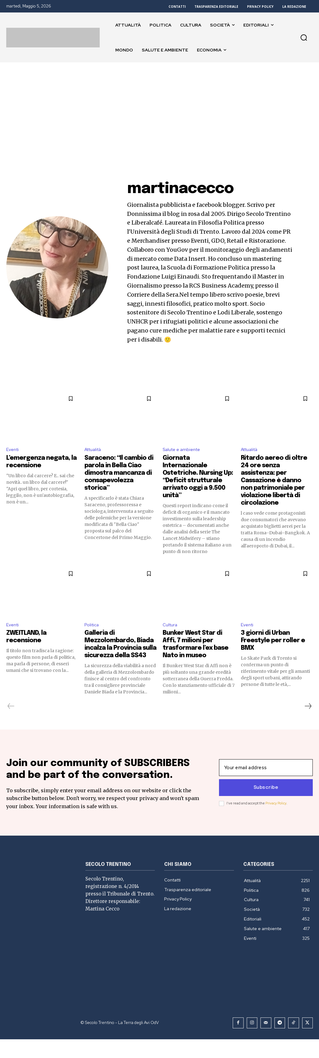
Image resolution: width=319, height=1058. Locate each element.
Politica (92, 627)
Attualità (94, 450)
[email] (266, 778)
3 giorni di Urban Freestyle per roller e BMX (273, 643)
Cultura (171, 627)
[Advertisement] (159, 109)
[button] (304, 37)
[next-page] (308, 708)
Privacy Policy (275, 814)
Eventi (13, 450)
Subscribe (266, 798)
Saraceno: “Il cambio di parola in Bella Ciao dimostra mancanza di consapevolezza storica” (118, 474)
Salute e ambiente (184, 450)
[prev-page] (11, 708)
